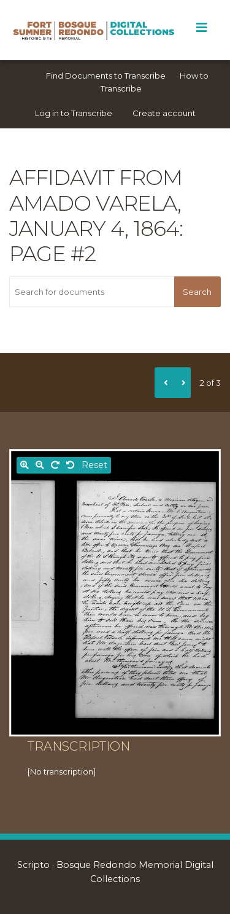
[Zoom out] (40, 465)
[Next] (181, 382)
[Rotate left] (71, 465)
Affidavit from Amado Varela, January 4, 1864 (95, 203)
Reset (94, 465)
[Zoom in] (25, 465)
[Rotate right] (55, 465)
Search (197, 292)
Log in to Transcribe (73, 113)
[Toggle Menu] (201, 27)
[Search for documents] (91, 291)
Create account (164, 113)
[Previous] (164, 382)
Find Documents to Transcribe (106, 75)
